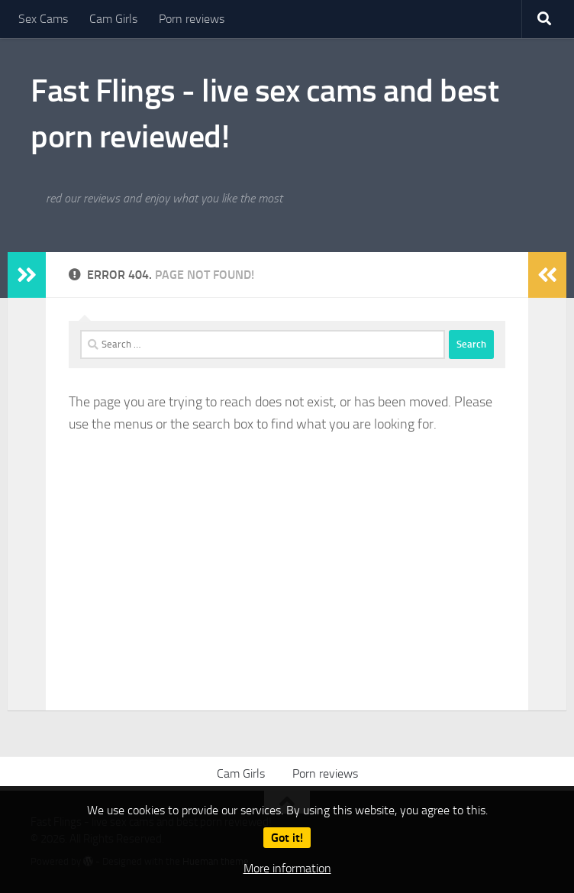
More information (287, 868)
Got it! (287, 837)
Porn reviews (191, 18)
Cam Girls (113, 18)
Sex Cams (43, 18)
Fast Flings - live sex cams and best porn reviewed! (264, 114)
